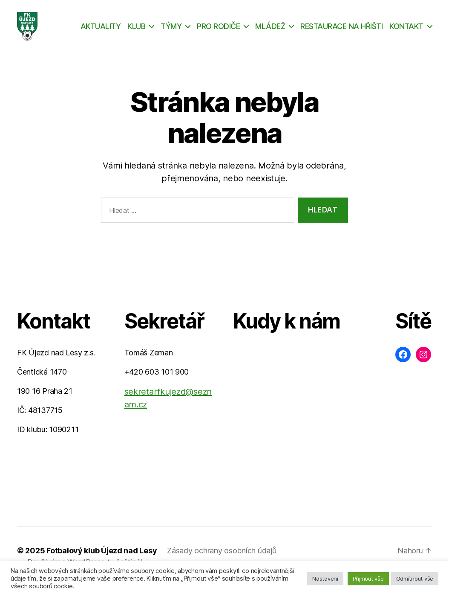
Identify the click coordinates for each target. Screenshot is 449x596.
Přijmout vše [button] (368, 578)
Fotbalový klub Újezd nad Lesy (101, 560)
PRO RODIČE (218, 30)
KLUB (136, 30)
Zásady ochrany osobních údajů (221, 560)
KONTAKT (406, 30)
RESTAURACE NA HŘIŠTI (341, 30)
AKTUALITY (101, 30)
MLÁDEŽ (270, 30)
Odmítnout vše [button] (415, 578)
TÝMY (171, 30)
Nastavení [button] (325, 578)
